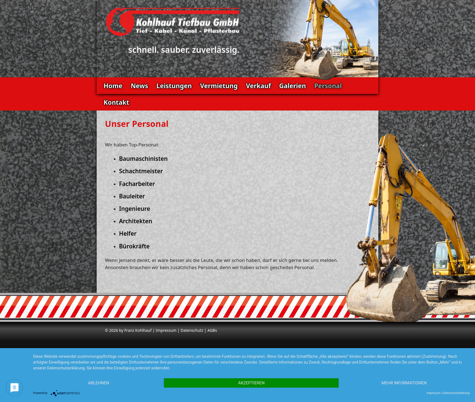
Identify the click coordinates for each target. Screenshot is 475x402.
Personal (328, 85)
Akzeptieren (251, 382)
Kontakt (116, 102)
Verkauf (258, 85)
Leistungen (174, 85)
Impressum (166, 330)
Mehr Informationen (403, 382)
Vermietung (219, 85)
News (139, 85)
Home (113, 85)
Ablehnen (98, 382)
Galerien (292, 85)
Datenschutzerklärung (456, 393)
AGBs (212, 330)
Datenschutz (192, 330)
